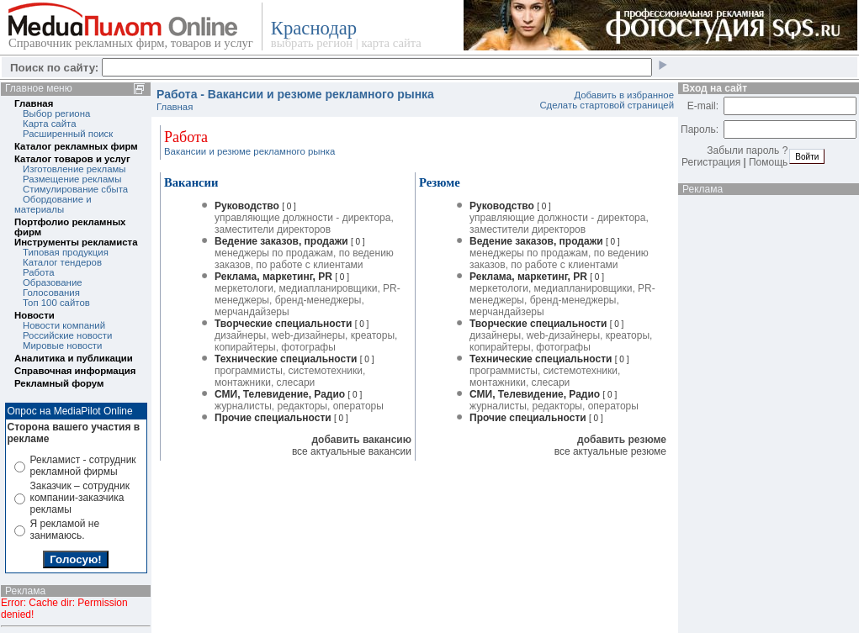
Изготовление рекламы (74, 169)
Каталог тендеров (62, 262)
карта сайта (391, 43)
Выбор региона (56, 113)
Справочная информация (74, 371)
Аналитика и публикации (73, 358)
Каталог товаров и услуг (72, 159)
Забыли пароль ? (747, 150)
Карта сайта (49, 124)
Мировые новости (62, 345)
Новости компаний (64, 325)
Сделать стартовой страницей (606, 105)
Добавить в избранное (624, 95)
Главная (33, 103)
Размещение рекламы (72, 179)
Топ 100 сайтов (56, 303)
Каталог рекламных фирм (76, 146)
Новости (34, 315)
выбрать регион (312, 43)
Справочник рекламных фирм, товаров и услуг (130, 43)
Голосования (51, 292)
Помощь (768, 162)
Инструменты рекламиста (75, 242)
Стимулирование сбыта (75, 189)
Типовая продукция (66, 252)
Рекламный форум (58, 383)
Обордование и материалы (53, 204)
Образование (52, 282)
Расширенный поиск (68, 134)
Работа (39, 272)
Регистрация (710, 162)
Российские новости (67, 335)
